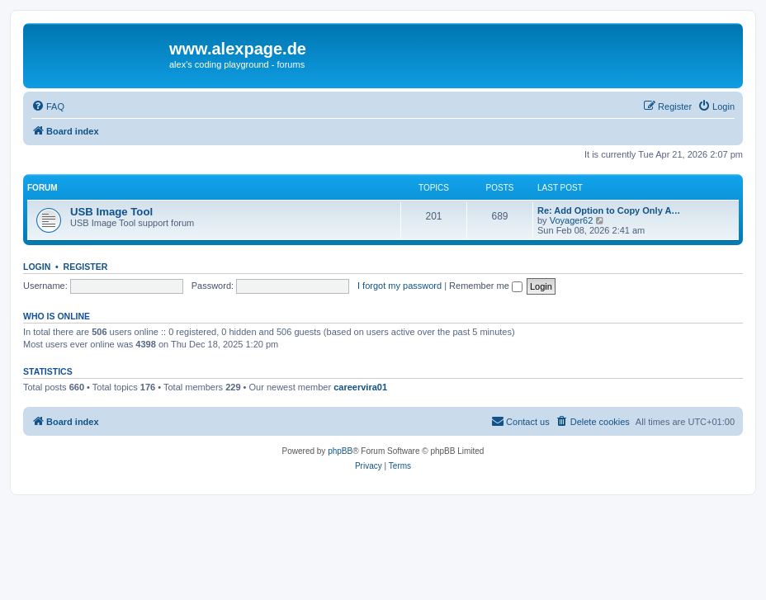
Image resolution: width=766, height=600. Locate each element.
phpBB (340, 451)
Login (36, 267)
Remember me (485, 286)
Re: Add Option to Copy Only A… (608, 210)
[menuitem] (47, 106)
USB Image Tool (111, 212)
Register (86, 267)
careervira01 (360, 387)
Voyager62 (571, 220)
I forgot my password (399, 286)
